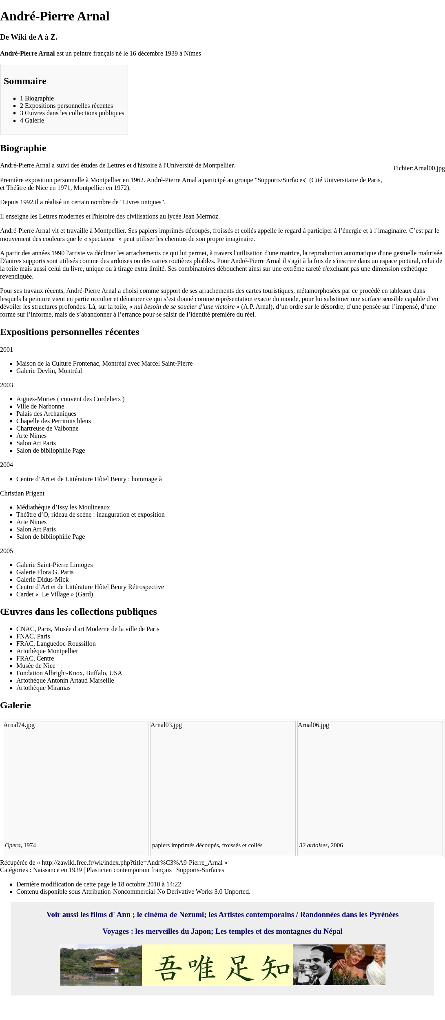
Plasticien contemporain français (129, 869)
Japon (201, 931)
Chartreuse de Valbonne (47, 428)
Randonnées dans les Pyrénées (349, 914)
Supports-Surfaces (200, 869)
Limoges (81, 564)
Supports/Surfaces (281, 179)
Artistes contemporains (256, 914)
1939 (171, 53)
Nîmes (192, 53)
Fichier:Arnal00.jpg (419, 168)
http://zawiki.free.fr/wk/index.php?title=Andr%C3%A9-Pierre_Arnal (132, 862)
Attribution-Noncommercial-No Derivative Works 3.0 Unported (165, 891)
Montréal (114, 363)
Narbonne (51, 406)
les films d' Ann (106, 914)
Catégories (14, 869)
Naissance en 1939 (57, 869)
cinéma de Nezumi (174, 914)
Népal (333, 931)
